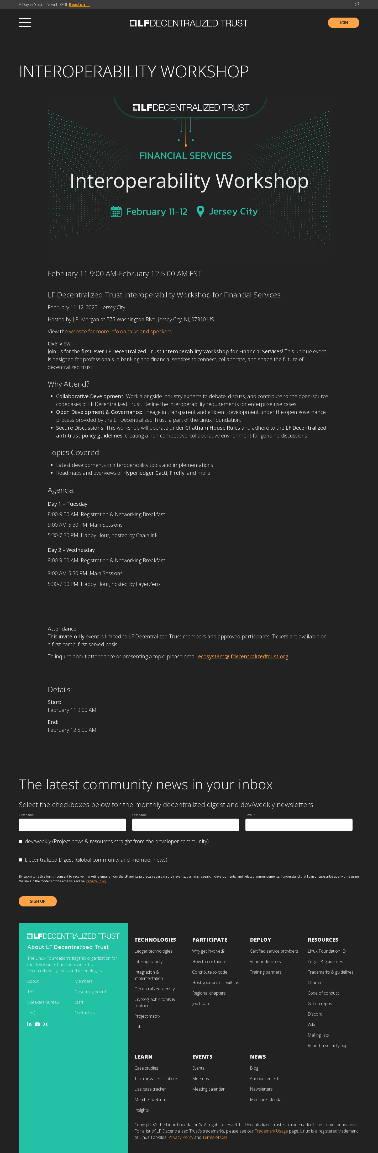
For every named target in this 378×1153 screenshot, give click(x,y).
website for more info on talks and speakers (120, 331)
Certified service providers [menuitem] (274, 951)
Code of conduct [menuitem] (323, 993)
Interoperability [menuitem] (148, 961)
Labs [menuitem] (139, 1026)
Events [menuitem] (198, 1068)
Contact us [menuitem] (85, 1013)
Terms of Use (215, 1137)
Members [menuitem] (84, 981)
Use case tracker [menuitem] (150, 1089)
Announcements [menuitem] (265, 1078)
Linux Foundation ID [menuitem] (327, 951)
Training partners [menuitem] (266, 972)
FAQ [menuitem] (31, 1013)
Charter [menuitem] (315, 982)
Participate (209, 939)
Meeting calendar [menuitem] (208, 1089)
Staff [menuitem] (79, 1002)
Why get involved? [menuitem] (208, 951)
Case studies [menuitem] (146, 1068)
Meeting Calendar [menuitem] (266, 1099)
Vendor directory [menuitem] (265, 961)
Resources (323, 939)
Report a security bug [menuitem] (327, 1045)
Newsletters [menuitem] (261, 1089)
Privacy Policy (96, 881)
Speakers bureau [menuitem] (43, 1002)
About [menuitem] (33, 981)
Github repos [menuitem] (320, 1003)
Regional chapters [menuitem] (209, 993)
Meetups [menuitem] (200, 1078)
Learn (143, 1056)
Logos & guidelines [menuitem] (325, 961)
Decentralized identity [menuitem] (154, 989)
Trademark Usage (271, 1131)
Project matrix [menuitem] (147, 1016)
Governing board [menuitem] (90, 992)
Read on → (79, 4)
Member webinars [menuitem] (151, 1099)
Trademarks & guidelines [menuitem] (331, 972)
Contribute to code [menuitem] (209, 972)
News (258, 1056)
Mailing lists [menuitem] (318, 1035)
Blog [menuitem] (254, 1068)
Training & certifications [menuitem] (156, 1078)
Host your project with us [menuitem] (215, 982)
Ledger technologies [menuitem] (153, 951)
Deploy (260, 939)
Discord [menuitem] (315, 1014)
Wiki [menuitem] (311, 1024)
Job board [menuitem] (201, 1003)
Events (202, 1056)
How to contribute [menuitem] (209, 961)
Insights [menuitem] (141, 1110)
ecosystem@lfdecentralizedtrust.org (243, 656)
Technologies (155, 939)
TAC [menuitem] (31, 992)
